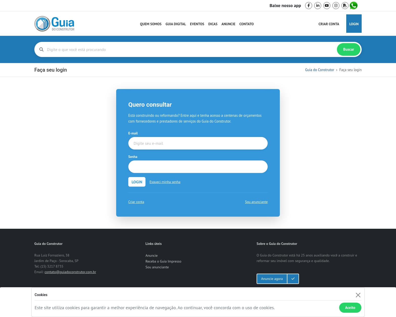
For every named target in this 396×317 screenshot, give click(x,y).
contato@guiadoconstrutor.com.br (70, 272)
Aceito (350, 307)
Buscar (348, 49)
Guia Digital (176, 24)
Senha (132, 156)
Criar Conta (328, 24)
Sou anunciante (256, 201)
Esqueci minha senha (165, 182)
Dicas (212, 24)
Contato (246, 24)
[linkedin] (317, 5)
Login (354, 24)
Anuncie (228, 24)
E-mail (133, 133)
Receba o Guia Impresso (163, 261)
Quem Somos (151, 24)
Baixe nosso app (285, 5)
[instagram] (335, 5)
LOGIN (137, 181)
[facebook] (308, 5)
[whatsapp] (354, 5)
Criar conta (136, 201)
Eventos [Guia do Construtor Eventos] (197, 24)
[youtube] (326, 5)
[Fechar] (358, 295)
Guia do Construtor (319, 69)
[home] (54, 24)
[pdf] (345, 5)
